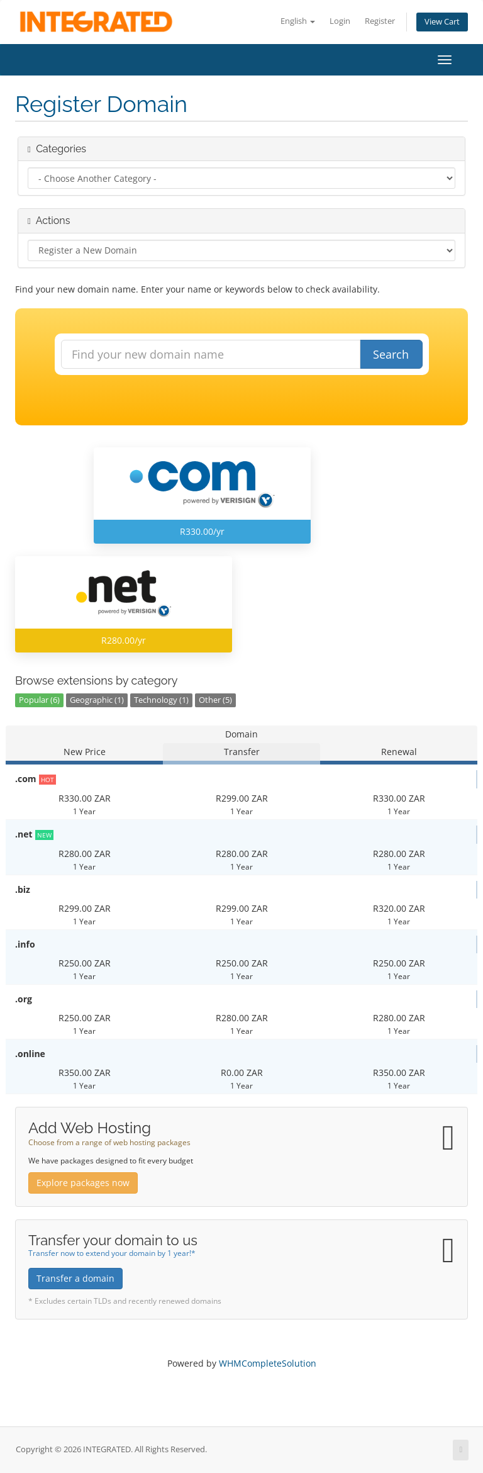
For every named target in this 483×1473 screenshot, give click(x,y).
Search (391, 354)
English (297, 21)
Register (380, 21)
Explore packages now (83, 1183)
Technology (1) (161, 700)
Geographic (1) (97, 700)
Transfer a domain (75, 1278)
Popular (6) (39, 700)
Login (340, 21)
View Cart (442, 21)
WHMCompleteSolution (267, 1363)
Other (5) (215, 700)
